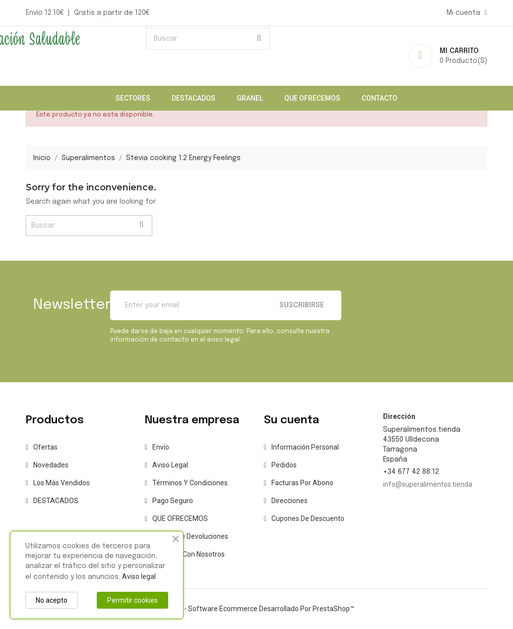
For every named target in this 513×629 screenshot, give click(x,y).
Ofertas (45, 447)
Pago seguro (172, 501)
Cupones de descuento (307, 518)
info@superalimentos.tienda (427, 484)
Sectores (133, 98)
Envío (160, 447)
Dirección (399, 416)
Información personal (305, 447)
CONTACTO (379, 98)
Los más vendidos (61, 483)
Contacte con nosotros (188, 554)
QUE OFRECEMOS (312, 98)
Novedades (50, 465)
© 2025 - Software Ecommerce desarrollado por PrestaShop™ (256, 609)
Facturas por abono (302, 483)
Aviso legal (170, 465)
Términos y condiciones (190, 483)
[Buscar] (208, 39)
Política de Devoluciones (190, 536)
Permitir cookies (132, 600)
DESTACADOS (193, 98)
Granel (250, 98)
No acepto (51, 600)
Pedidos (284, 465)
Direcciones (289, 501)
